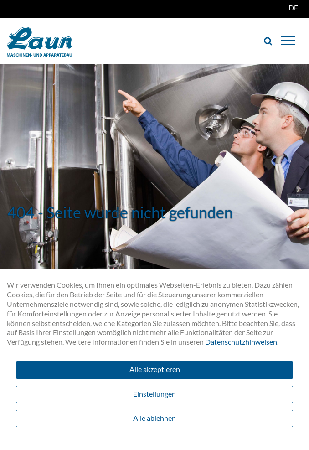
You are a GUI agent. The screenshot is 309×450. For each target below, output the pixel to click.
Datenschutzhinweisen (241, 341)
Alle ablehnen (154, 418)
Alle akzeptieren (154, 369)
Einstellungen (154, 393)
